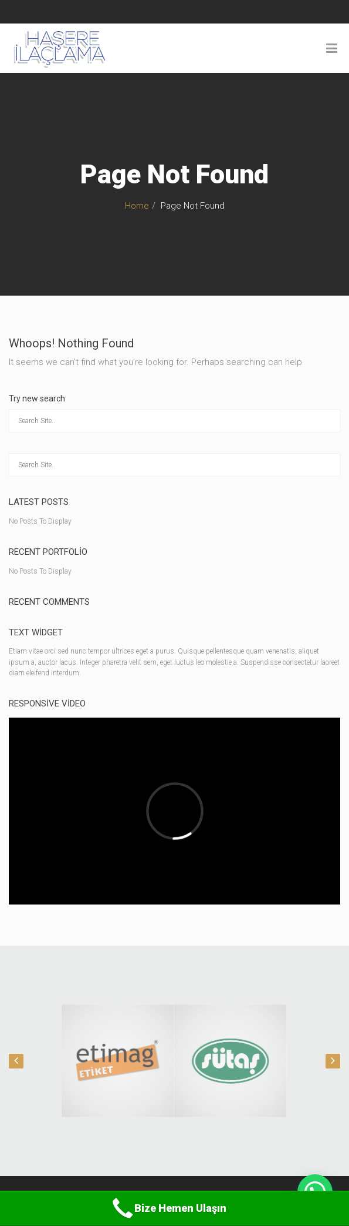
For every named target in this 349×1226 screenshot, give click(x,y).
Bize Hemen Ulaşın (168, 1208)
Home (137, 205)
